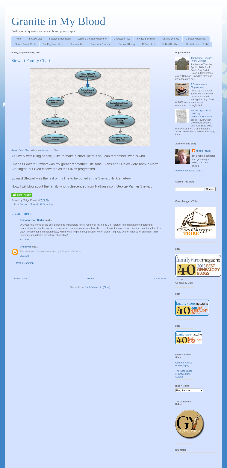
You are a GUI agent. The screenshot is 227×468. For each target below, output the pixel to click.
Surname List (77, 44)
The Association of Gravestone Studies (184, 373)
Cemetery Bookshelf (196, 38)
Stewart (24, 204)
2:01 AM (24, 255)
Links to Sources (170, 38)
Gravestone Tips (122, 38)
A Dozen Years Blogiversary (199, 86)
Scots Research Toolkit (197, 44)
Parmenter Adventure (101, 44)
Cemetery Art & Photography (183, 364)
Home (18, 38)
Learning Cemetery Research (92, 38)
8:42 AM (24, 239)
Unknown (25, 246)
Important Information (60, 38)
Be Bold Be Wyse (170, 44)
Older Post (160, 278)
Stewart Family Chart (30, 60)
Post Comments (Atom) (97, 287)
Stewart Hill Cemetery (41, 204)
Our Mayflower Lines (53, 44)
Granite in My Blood (58, 21)
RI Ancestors (148, 44)
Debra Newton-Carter (32, 220)
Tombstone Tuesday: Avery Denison (202, 59)
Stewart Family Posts (25, 44)
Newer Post (20, 278)
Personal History (127, 44)
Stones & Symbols (146, 38)
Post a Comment (25, 263)
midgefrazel (45, 150)
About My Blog (35, 38)
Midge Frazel (203, 150)
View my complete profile (188, 170)
